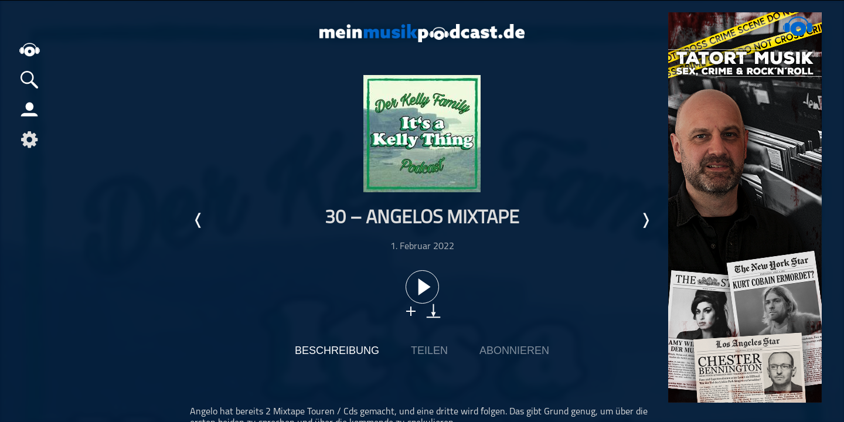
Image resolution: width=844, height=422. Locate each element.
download (433, 311)
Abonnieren (514, 350)
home (29, 50)
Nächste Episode (645, 220)
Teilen (429, 350)
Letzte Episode (198, 220)
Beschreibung (337, 350)
